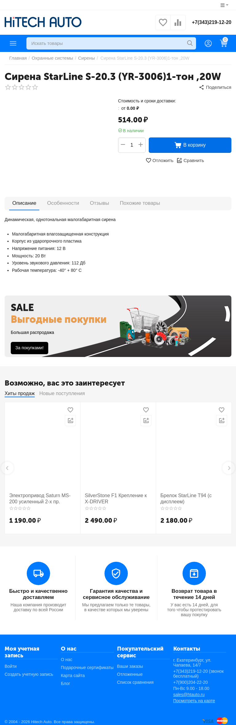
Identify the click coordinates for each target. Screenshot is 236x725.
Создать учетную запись (29, 670)
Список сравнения (135, 678)
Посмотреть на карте (194, 696)
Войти (11, 662)
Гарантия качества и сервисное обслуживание (116, 590)
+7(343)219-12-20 (211, 22)
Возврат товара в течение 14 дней (194, 590)
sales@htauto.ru (189, 690)
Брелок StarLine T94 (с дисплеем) (182, 496)
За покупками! (29, 346)
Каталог (13, 43)
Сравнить (189, 159)
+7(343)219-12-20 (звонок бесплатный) (198, 670)
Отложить (160, 159)
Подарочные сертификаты (87, 663)
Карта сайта (73, 671)
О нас (66, 655)
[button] (216, 86)
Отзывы (96, 201)
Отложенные (130, 670)
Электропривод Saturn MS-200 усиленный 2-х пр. (39, 496)
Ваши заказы (130, 662)
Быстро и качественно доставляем (38, 590)
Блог (65, 679)
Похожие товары (134, 201)
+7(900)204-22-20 (190, 678)
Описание (23, 201)
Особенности (61, 201)
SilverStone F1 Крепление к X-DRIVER (114, 496)
